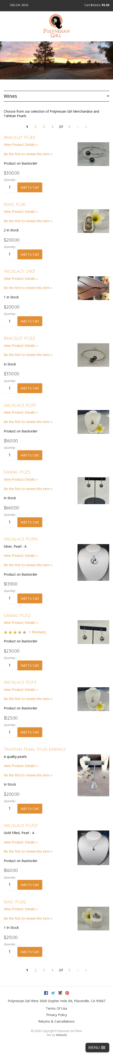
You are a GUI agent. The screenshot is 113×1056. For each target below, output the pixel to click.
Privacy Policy (56, 1014)
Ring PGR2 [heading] (15, 902)
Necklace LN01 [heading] (19, 271)
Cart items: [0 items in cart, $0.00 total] (96, 5)
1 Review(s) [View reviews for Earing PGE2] (37, 632)
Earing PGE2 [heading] (17, 615)
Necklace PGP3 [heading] (20, 682)
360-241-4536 (19, 5)
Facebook (46, 993)
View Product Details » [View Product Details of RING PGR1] (21, 211)
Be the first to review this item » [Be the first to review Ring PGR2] (28, 918)
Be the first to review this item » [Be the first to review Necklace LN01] (28, 287)
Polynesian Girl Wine (23, 1001)
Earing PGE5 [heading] (17, 472)
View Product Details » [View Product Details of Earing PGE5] (21, 479)
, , (72, 1001)
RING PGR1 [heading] (15, 204)
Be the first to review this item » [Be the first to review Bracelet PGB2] (28, 354)
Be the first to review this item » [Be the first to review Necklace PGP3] (28, 698)
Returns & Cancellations (56, 1021)
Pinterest (67, 993)
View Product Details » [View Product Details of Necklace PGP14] (21, 555)
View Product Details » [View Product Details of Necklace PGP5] (21, 412)
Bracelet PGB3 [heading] (19, 137)
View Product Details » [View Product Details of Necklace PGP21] (21, 842)
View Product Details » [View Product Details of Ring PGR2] (21, 909)
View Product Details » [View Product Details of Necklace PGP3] (21, 689)
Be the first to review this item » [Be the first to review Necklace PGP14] (28, 565)
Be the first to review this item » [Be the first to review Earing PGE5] (28, 488)
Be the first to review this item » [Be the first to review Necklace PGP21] (28, 851)
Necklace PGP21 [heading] (21, 825)
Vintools (61, 1035)
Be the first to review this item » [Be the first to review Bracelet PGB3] (28, 154)
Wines (10, 96)
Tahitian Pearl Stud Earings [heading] (35, 749)
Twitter (53, 993)
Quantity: (10, 180)
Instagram (60, 993)
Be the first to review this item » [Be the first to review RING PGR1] (28, 221)
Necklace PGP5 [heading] (20, 405)
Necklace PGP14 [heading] (20, 539)
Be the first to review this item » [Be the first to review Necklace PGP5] (28, 421)
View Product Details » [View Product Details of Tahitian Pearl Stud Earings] (21, 765)
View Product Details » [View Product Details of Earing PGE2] (21, 622)
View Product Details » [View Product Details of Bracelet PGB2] (21, 345)
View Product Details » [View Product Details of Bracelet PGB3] (21, 144)
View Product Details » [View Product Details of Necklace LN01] (21, 278)
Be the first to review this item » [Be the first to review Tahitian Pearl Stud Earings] (28, 775)
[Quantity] (9, 187)
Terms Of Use (56, 1008)
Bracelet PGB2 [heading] (19, 338)
